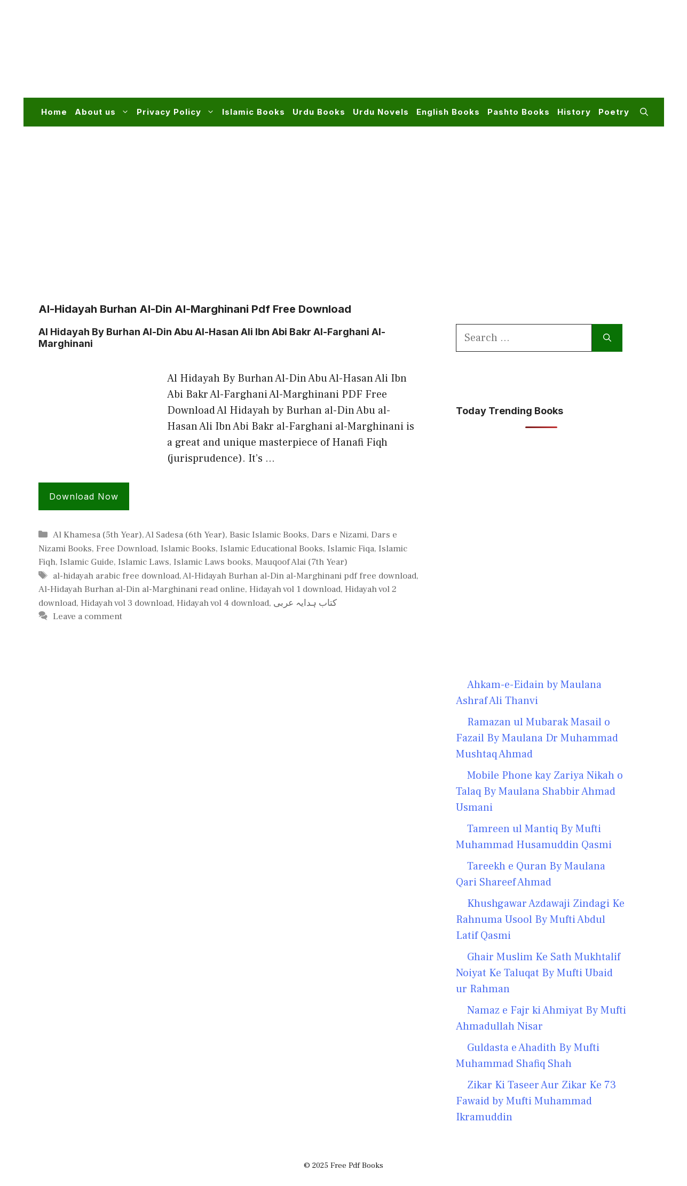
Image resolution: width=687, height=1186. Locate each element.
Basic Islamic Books (268, 535)
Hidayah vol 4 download (223, 603)
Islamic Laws (143, 562)
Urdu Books (319, 112)
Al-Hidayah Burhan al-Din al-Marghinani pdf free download (299, 576)
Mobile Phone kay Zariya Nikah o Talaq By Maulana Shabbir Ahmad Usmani (539, 792)
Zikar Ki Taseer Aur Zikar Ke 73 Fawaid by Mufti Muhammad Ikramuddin (536, 1101)
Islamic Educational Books (271, 549)
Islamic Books (253, 112)
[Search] (607, 338)
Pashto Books (518, 112)
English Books (448, 112)
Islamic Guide (87, 562)
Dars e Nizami (339, 535)
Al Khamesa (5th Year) (97, 535)
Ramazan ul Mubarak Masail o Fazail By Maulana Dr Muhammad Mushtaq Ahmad (537, 738)
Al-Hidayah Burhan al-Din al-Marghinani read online (141, 589)
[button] (644, 112)
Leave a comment (87, 616)
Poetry (613, 112)
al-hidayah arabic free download (116, 576)
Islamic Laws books (212, 562)
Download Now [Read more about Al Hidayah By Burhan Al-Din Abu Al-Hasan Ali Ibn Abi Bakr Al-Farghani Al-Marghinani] (84, 496)
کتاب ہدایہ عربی (305, 603)
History (574, 112)
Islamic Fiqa (350, 549)
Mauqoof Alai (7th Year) (301, 562)
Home (54, 112)
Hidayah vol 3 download (126, 603)
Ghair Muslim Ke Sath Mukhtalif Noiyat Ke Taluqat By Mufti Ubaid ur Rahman (538, 973)
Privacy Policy (177, 112)
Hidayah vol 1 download (295, 589)
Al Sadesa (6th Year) (185, 535)
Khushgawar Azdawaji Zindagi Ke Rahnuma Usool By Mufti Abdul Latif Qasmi (540, 920)
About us (104, 112)
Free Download (126, 549)
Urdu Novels (381, 112)
